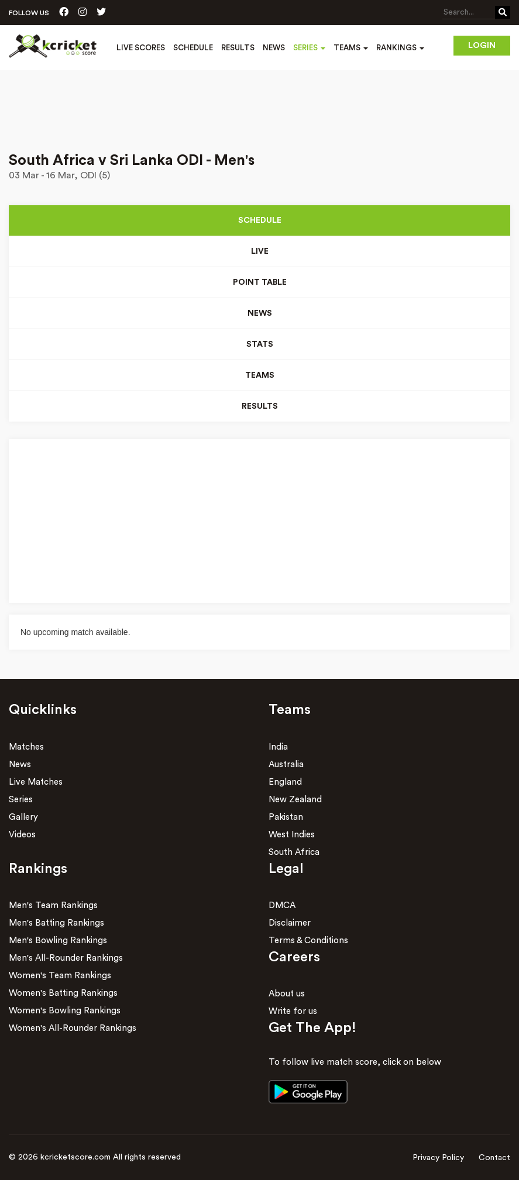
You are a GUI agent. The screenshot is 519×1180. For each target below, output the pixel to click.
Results (238, 47)
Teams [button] (351, 47)
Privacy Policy (438, 1158)
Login (482, 46)
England (285, 782)
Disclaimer (290, 923)
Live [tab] (260, 251)
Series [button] (309, 47)
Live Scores (140, 47)
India (278, 747)
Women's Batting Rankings (63, 993)
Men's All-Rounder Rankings (66, 958)
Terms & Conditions (308, 940)
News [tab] (260, 313)
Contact (494, 1158)
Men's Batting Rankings (56, 923)
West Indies (292, 834)
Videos (22, 834)
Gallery (23, 817)
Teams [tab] (259, 375)
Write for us (293, 1012)
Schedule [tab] (259, 220)
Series (21, 799)
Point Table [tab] (259, 282)
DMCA (282, 905)
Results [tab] (260, 406)
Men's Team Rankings (53, 905)
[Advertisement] (259, 103)
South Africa (294, 852)
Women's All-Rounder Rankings (72, 1028)
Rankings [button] (400, 47)
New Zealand (295, 799)
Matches (26, 747)
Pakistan (286, 817)
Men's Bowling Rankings (58, 940)
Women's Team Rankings (60, 975)
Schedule (193, 47)
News (274, 47)
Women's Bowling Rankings (65, 1010)
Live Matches (36, 782)
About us (287, 994)
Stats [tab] (259, 344)
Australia (286, 764)
